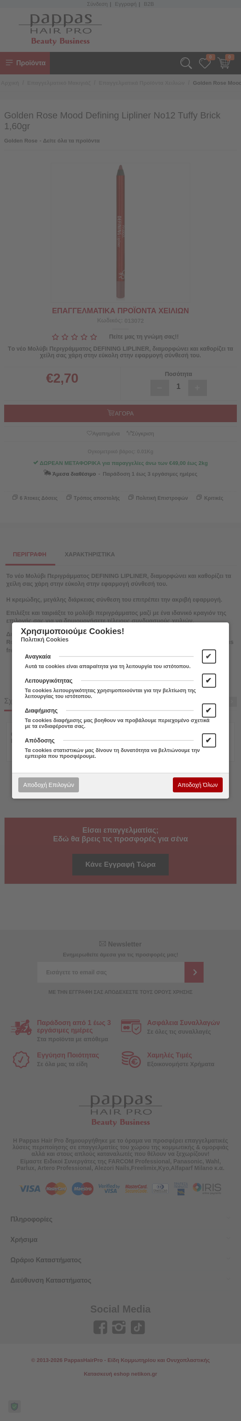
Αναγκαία (38, 656)
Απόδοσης (40, 740)
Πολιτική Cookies (45, 639)
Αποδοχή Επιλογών (48, 785)
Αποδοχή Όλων (198, 785)
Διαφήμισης (41, 710)
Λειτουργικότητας (49, 680)
